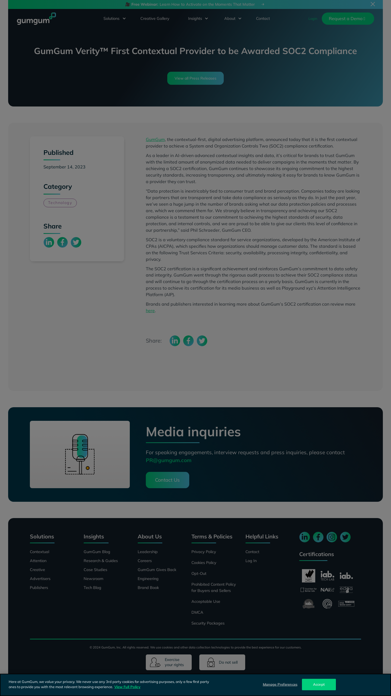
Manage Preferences (280, 684)
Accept (319, 684)
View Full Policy (127, 687)
